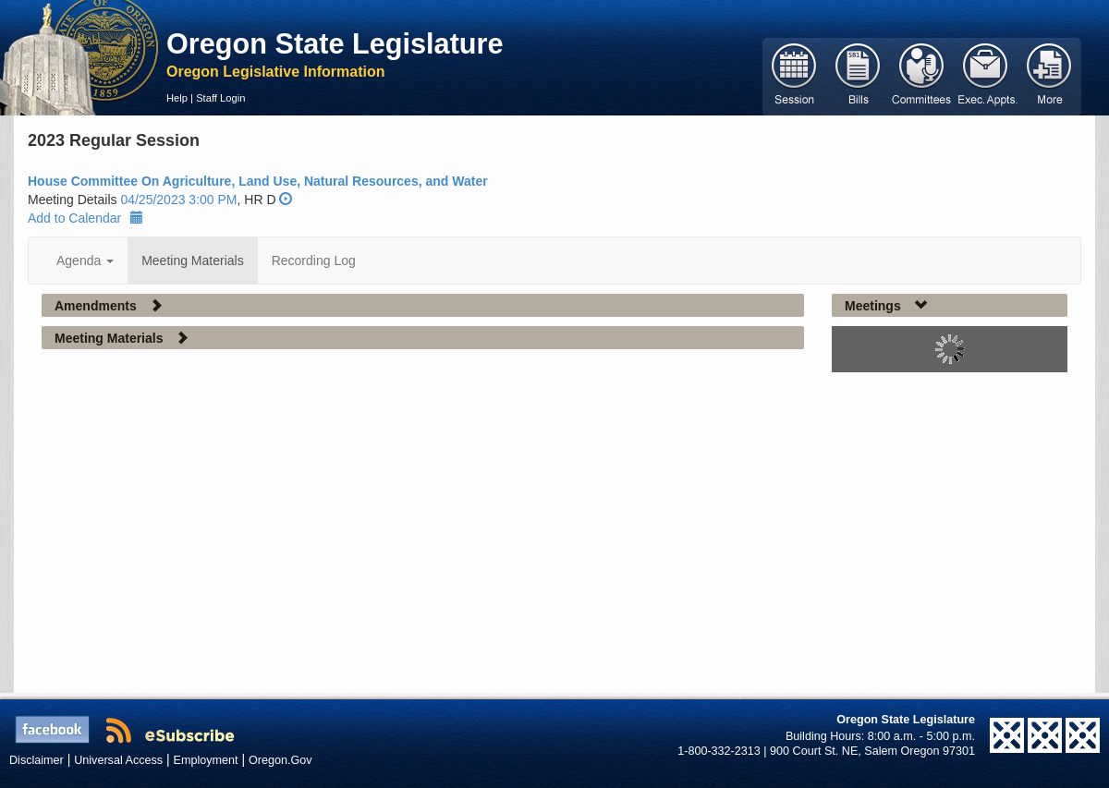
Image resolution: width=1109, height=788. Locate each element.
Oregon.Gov (280, 760)
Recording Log (314, 260)
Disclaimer (36, 760)
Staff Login (220, 97)
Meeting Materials (192, 260)
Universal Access (118, 760)
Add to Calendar (85, 218)
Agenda (85, 260)
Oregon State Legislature (335, 43)
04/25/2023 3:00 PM (178, 199)
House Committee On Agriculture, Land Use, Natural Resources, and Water (258, 181)
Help (177, 97)
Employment (206, 760)
